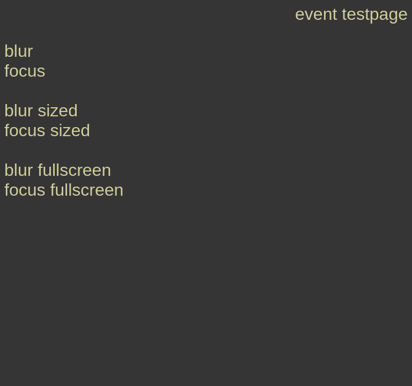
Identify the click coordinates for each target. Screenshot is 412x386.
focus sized (47, 130)
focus (24, 70)
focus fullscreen (63, 189)
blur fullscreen (57, 170)
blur (18, 51)
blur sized (41, 110)
